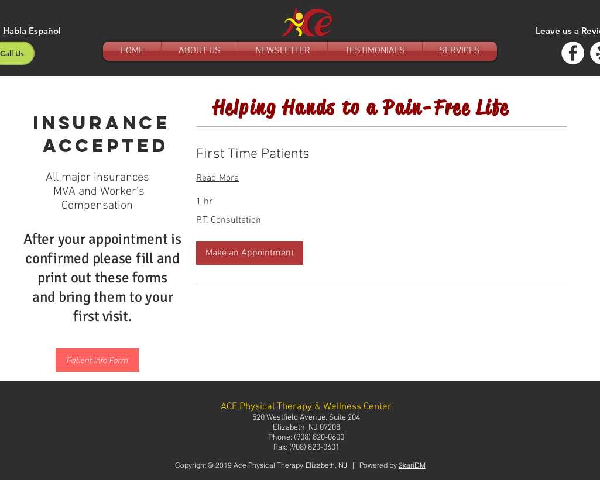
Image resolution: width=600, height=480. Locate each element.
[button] (249, 253)
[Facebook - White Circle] (572, 53)
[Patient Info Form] (97, 360)
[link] (381, 155)
